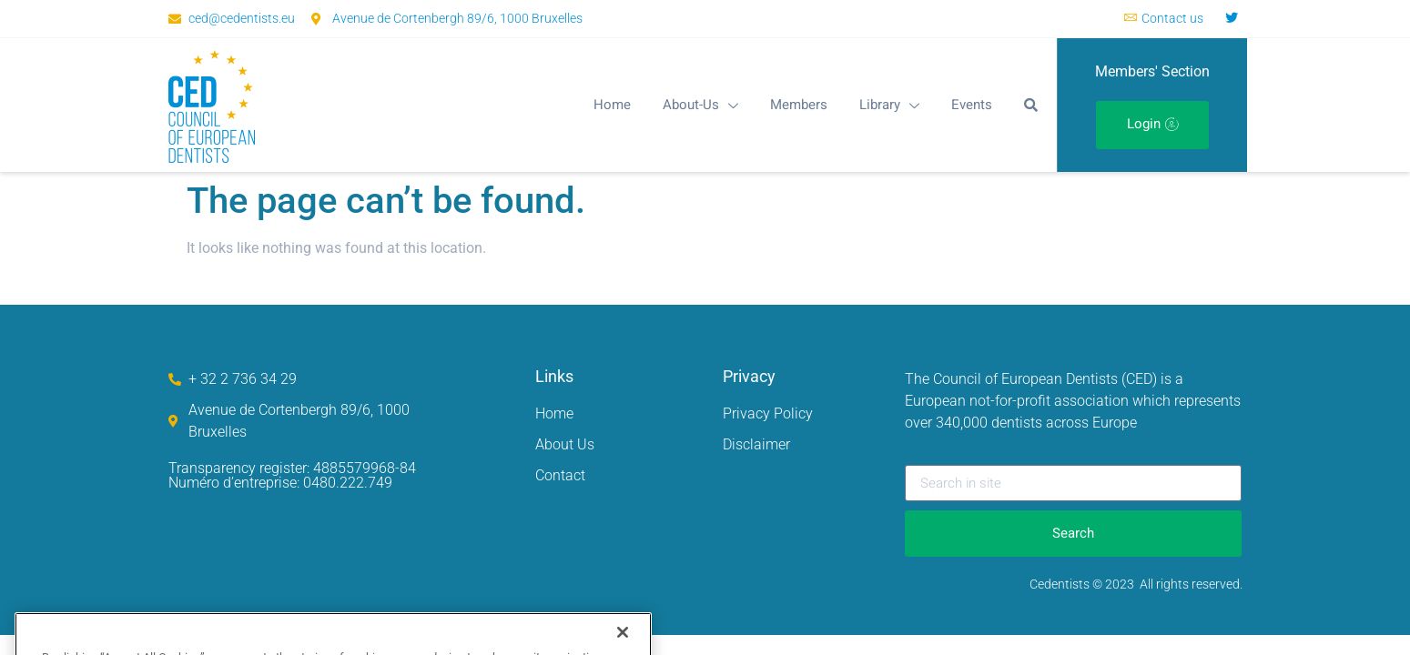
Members (798, 105)
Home (612, 105)
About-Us (700, 105)
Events (971, 105)
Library (889, 105)
